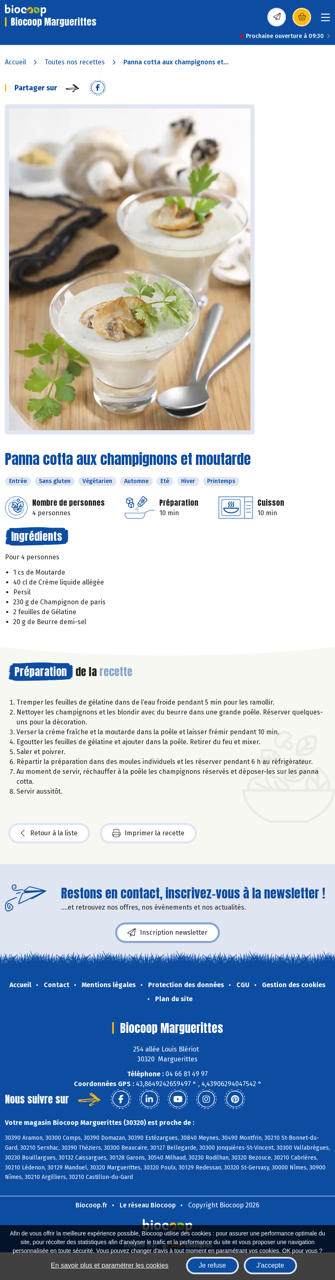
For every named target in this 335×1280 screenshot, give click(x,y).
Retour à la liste (49, 833)
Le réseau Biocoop (148, 1205)
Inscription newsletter (167, 933)
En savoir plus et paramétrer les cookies (109, 1265)
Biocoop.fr (91, 1205)
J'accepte (270, 1265)
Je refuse (212, 1265)
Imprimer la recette (148, 833)
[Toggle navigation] (325, 20)
